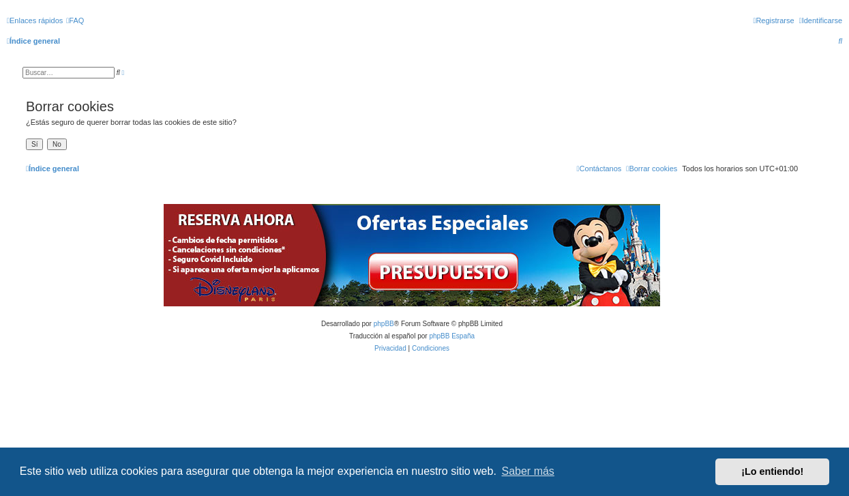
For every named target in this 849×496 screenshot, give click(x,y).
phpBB (384, 323)
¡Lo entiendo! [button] (772, 471)
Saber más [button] (528, 471)
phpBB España (452, 336)
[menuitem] (75, 20)
